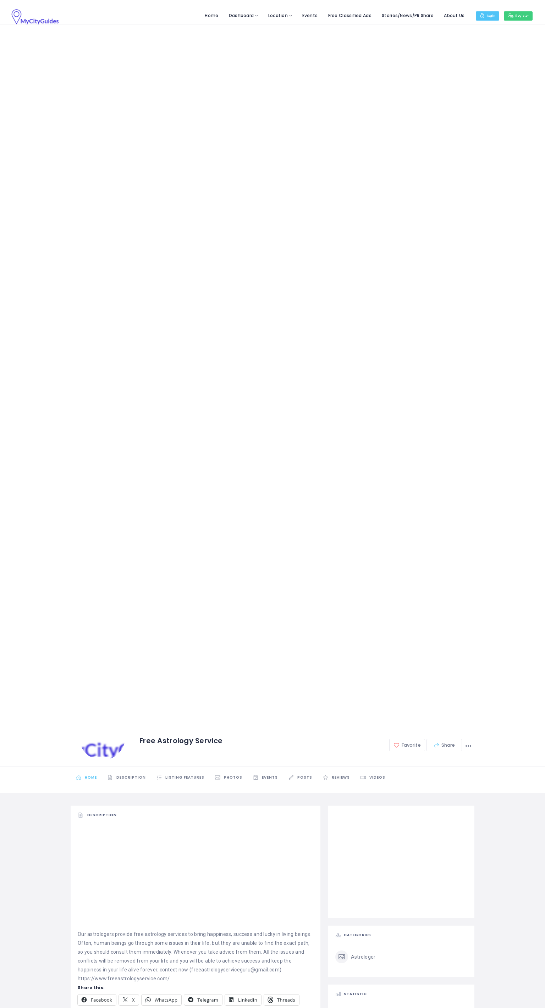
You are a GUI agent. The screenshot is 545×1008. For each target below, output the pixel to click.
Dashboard (230, 15)
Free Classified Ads (338, 15)
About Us (443, 15)
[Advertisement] (195, 880)
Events (299, 15)
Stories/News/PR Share (397, 15)
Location (267, 15)
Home (201, 15)
